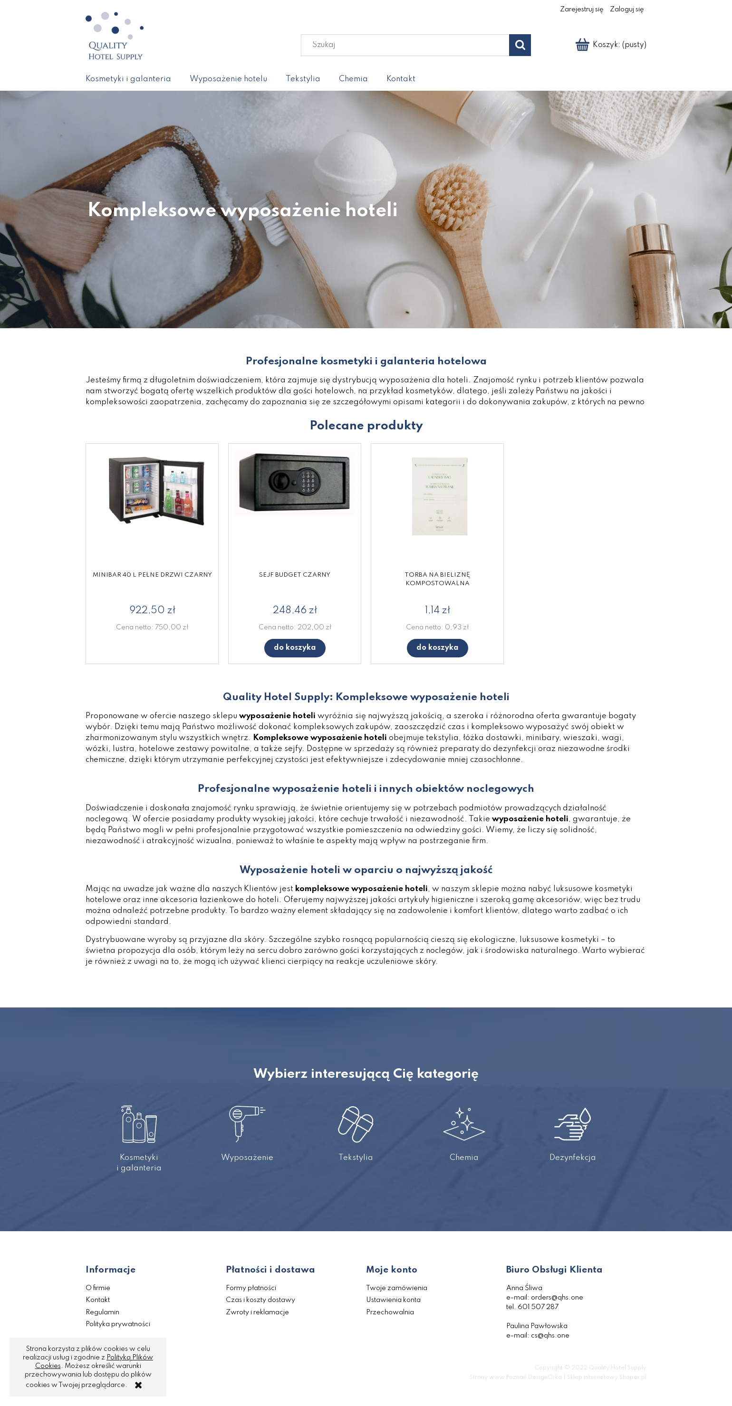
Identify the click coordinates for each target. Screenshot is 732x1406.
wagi (612, 738)
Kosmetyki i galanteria (139, 1134)
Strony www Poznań (498, 1377)
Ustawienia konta (393, 1300)
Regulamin (102, 1312)
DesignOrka (545, 1377)
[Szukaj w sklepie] (407, 45)
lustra (124, 749)
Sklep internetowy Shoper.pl (606, 1377)
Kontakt (98, 1300)
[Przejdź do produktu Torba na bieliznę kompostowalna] (437, 509)
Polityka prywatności (118, 1324)
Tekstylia (356, 1129)
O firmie (98, 1288)
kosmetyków (429, 391)
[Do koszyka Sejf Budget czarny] (295, 648)
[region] (366, 209)
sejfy (293, 749)
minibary (542, 738)
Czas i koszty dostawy (260, 1300)
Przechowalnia (390, 1312)
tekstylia (442, 738)
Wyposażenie (247, 1129)
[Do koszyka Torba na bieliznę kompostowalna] (437, 648)
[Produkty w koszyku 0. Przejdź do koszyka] (611, 45)
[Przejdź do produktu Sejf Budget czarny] (295, 509)
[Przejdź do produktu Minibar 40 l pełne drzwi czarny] (152, 509)
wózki (97, 749)
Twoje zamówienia (396, 1288)
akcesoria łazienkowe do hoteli (219, 900)
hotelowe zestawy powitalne (194, 749)
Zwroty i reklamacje (257, 1312)
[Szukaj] (520, 45)
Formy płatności (251, 1288)
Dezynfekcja (572, 1129)
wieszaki (580, 738)
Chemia (464, 1129)
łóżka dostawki (492, 738)
